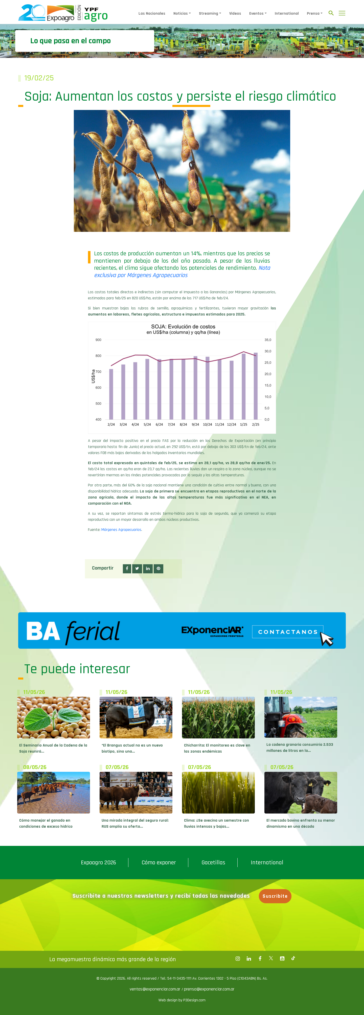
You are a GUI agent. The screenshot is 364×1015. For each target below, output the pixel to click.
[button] (127, 568)
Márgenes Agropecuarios (121, 529)
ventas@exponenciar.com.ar (155, 989)
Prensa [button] (313, 13)
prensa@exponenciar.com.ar (209, 989)
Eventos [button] (256, 13)
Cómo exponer (159, 862)
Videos (235, 13)
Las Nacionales (152, 13)
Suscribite (275, 896)
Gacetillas (213, 862)
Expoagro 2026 (98, 862)
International (287, 13)
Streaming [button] (208, 13)
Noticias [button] (180, 13)
